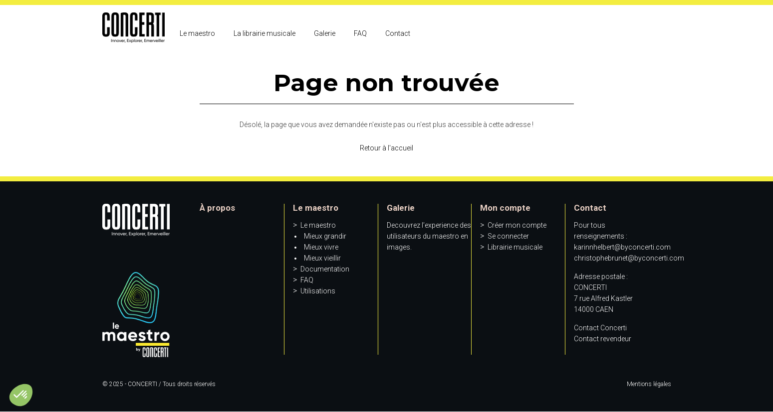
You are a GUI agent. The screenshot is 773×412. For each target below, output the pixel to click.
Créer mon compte (517, 225)
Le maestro (197, 33)
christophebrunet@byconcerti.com (629, 258)
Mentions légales (649, 384)
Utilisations (317, 291)
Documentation (324, 269)
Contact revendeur (602, 339)
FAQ (360, 33)
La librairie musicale (264, 33)
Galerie (324, 33)
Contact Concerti (600, 328)
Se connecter (508, 236)
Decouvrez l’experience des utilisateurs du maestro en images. (429, 236)
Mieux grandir (325, 236)
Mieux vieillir (322, 258)
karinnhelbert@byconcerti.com (622, 247)
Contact (397, 33)
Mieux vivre (321, 247)
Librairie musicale (515, 247)
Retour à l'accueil (386, 148)
